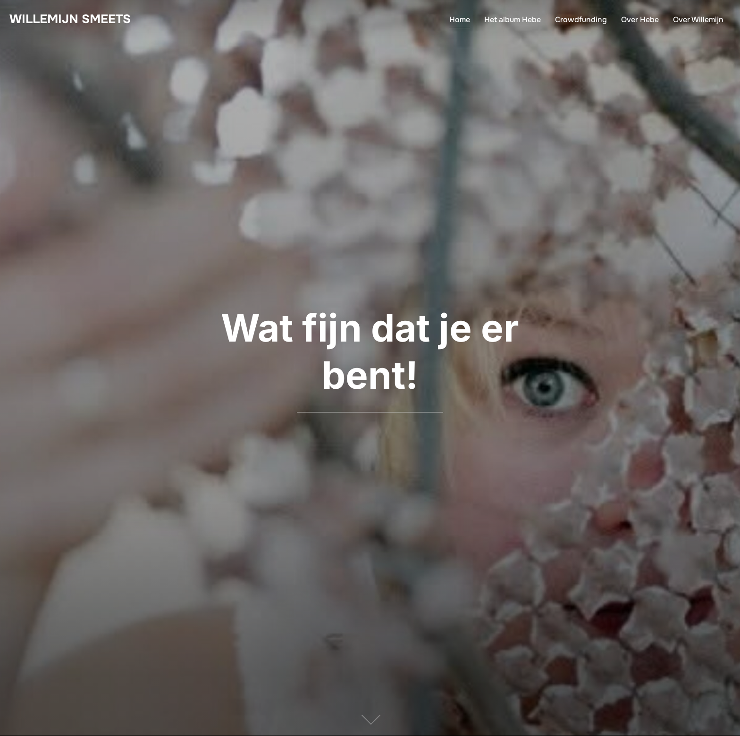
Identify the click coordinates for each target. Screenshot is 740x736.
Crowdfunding (581, 20)
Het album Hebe (512, 20)
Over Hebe (640, 20)
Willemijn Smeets (70, 19)
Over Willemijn (698, 20)
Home (459, 20)
